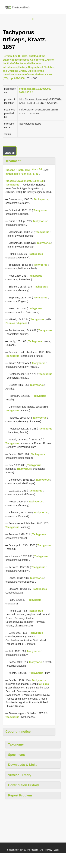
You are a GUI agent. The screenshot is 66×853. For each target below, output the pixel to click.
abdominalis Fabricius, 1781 (21, 173)
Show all (10, 152)
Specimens (16, 754)
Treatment (13, 161)
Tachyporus (12, 184)
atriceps (44, 683)
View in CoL (37, 169)
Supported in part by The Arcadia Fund (25, 850)
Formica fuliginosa (16, 323)
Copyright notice (18, 731)
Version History (19, 775)
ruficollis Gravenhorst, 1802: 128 (24, 181)
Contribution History (23, 785)
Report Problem (20, 795)
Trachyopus (24, 468)
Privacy (48, 850)
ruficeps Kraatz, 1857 (17, 170)
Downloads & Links (22, 765)
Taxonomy (16, 744)
